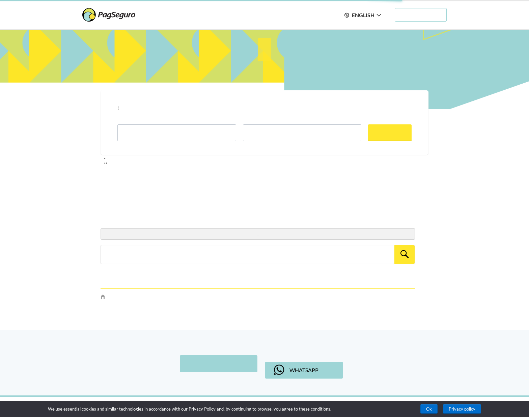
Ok (429, 409)
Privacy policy (462, 409)
